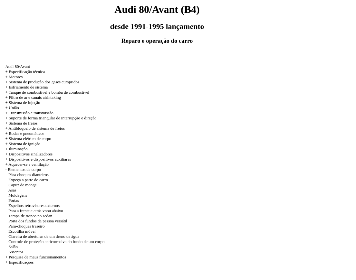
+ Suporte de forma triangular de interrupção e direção (50, 118)
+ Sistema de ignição (22, 143)
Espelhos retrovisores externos (34, 205)
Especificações (21, 262)
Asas (12, 190)
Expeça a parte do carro (28, 179)
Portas (13, 200)
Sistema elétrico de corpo (30, 138)
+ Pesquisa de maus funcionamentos (35, 257)
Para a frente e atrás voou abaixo (35, 210)
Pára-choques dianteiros (28, 174)
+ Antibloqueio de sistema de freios (35, 128)
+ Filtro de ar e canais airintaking (33, 97)
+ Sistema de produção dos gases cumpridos (42, 81)
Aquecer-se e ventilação (28, 164)
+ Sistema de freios (21, 123)
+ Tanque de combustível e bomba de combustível (47, 92)
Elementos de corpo (24, 169)
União (14, 107)
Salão (13, 246)
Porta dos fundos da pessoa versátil (37, 221)
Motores (16, 76)
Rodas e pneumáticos (26, 133)
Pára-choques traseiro (26, 226)
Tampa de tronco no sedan (30, 215)
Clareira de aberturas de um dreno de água (43, 236)
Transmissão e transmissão (31, 112)
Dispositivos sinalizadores (31, 154)
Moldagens (17, 195)
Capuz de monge (22, 184)
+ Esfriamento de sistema (26, 87)
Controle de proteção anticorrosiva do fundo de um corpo (56, 241)
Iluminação (18, 148)
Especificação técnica (27, 71)
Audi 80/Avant (17, 66)
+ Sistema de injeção (22, 102)
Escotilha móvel (21, 231)
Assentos (15, 251)
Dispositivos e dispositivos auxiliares (40, 159)
